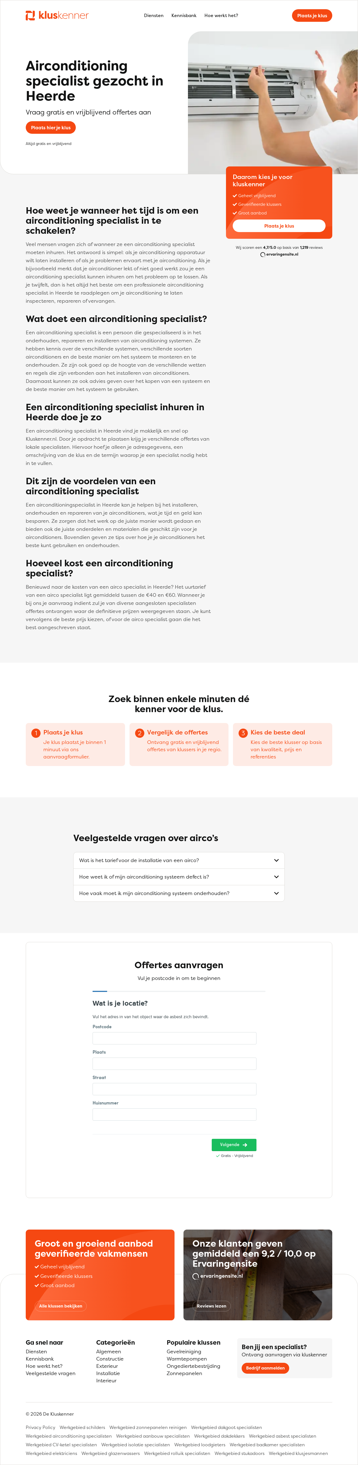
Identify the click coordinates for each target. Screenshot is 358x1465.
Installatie (108, 1373)
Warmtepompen (187, 1358)
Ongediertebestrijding (193, 1366)
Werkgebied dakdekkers (219, 1436)
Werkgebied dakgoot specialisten (226, 1427)
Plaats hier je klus (51, 128)
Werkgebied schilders (82, 1427)
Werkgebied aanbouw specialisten (153, 1436)
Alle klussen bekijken (60, 1306)
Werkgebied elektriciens (51, 1453)
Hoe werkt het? (221, 15)
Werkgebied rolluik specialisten (177, 1453)
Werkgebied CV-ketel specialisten (61, 1445)
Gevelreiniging (184, 1351)
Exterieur (107, 1366)
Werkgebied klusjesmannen (298, 1453)
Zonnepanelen (184, 1373)
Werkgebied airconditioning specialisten (69, 1436)
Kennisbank (184, 15)
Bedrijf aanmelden (265, 1368)
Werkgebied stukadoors (240, 1453)
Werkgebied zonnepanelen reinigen (148, 1427)
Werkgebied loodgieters (199, 1445)
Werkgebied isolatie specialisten (135, 1445)
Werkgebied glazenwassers (110, 1453)
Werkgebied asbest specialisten (282, 1436)
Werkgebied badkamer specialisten (267, 1445)
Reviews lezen (211, 1306)
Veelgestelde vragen (51, 1373)
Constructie (110, 1358)
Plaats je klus (312, 16)
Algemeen (108, 1351)
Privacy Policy (40, 1427)
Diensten (154, 15)
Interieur (106, 1380)
